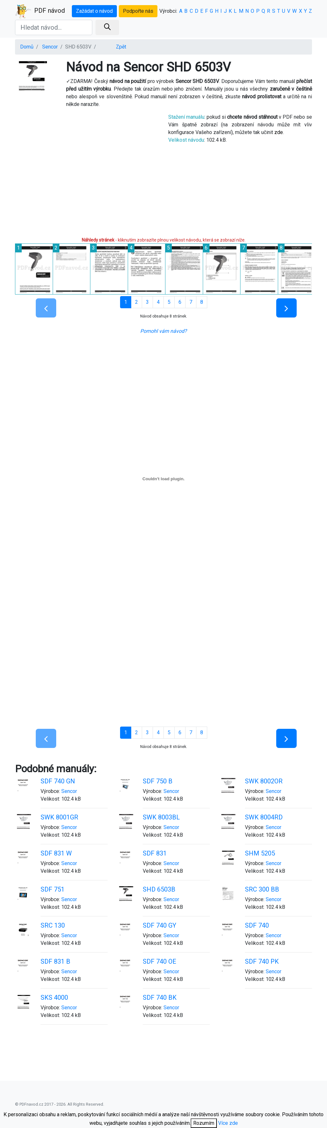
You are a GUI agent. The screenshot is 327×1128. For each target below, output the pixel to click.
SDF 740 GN (58, 781)
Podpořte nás (138, 11)
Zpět (121, 47)
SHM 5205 (260, 853)
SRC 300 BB (262, 889)
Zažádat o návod (94, 11)
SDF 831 (155, 853)
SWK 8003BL (161, 817)
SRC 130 (53, 925)
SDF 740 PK (262, 961)
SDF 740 (257, 925)
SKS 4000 (54, 997)
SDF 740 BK (160, 997)
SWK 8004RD (264, 817)
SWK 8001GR (59, 817)
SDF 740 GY (159, 925)
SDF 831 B (55, 961)
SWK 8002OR (264, 781)
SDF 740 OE (159, 961)
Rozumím (203, 1123)
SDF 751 (53, 889)
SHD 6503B (159, 889)
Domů (27, 47)
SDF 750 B (157, 781)
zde (278, 132)
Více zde (228, 1123)
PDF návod (40, 11)
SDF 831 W (56, 853)
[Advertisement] (87, 171)
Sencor (50, 47)
